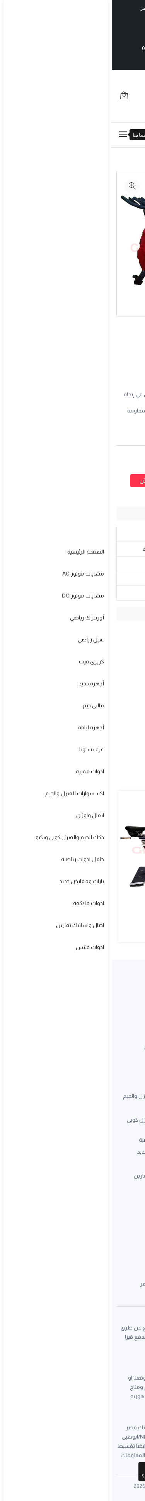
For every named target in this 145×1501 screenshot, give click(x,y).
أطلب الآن (39, 481)
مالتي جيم (129, 1156)
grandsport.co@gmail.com (97, 1220)
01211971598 (65, 32)
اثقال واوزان (56, 1108)
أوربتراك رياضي (123, 1108)
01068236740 (112, 1268)
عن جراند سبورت (51, 1048)
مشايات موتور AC (119, 1084)
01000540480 (46, 48)
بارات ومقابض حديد (47, 1152)
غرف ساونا (128, 1179)
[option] (130, 184)
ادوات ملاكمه (54, 1164)
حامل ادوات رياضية (48, 1140)
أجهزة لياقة (127, 1167)
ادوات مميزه (56, 1084)
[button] (100, 951)
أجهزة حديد (127, 1144)
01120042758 (76, 1268)
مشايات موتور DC (119, 1096)
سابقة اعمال (125, 1048)
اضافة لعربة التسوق (103, 481)
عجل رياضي (127, 1120)
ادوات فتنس (56, 1188)
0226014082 (87, 48)
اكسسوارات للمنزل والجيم (40, 1096)
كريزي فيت (127, 1132)
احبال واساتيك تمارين (46, 1176)
